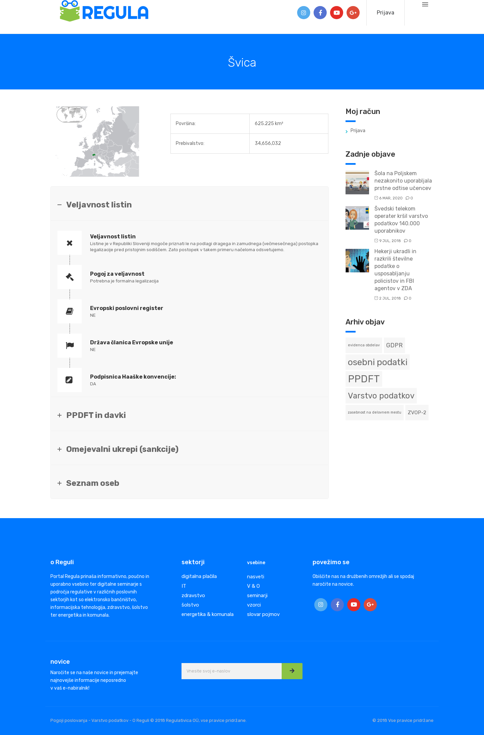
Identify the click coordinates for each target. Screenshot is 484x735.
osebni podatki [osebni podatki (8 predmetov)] (377, 362)
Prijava (385, 12)
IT (184, 586)
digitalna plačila (199, 576)
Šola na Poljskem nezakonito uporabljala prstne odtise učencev (403, 180)
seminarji (257, 595)
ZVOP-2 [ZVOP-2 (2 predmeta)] (417, 413)
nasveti (255, 577)
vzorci (254, 605)
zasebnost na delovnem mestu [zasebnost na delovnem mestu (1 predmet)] (374, 412)
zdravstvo (193, 595)
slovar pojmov (263, 614)
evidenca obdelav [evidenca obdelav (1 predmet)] (364, 345)
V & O (253, 586)
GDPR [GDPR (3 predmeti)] (394, 345)
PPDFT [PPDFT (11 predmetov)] (364, 379)
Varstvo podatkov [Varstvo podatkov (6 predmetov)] (381, 395)
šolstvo (190, 605)
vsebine (256, 563)
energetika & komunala (208, 614)
